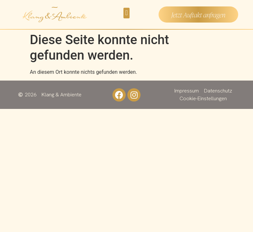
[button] (126, 13)
